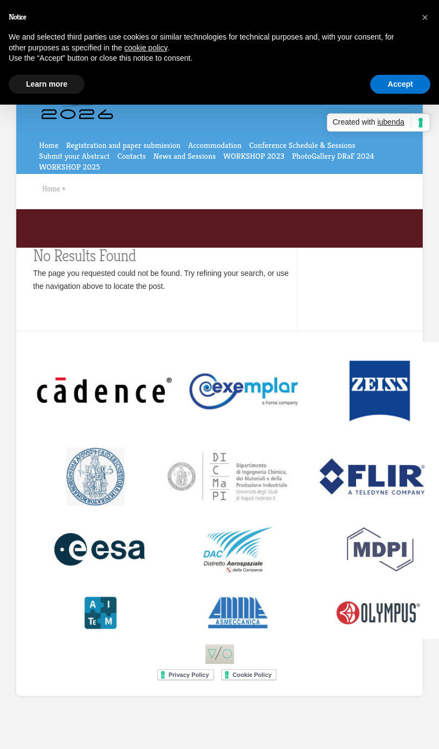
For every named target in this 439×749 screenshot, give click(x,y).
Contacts (131, 156)
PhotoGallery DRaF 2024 (333, 156)
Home (49, 145)
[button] (425, 17)
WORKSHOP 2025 (69, 167)
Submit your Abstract (74, 156)
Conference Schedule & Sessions (302, 145)
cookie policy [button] (145, 47)
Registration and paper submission (123, 145)
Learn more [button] (46, 84)
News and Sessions (184, 156)
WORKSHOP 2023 (254, 156)
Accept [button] (400, 84)
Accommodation (214, 145)
